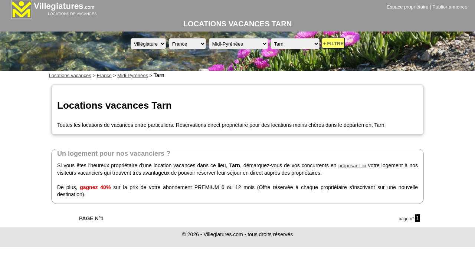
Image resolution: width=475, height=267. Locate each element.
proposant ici (352, 165)
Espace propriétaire (408, 7)
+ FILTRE (333, 43)
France (104, 75)
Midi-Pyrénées (132, 75)
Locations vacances (70, 75)
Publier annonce (449, 7)
